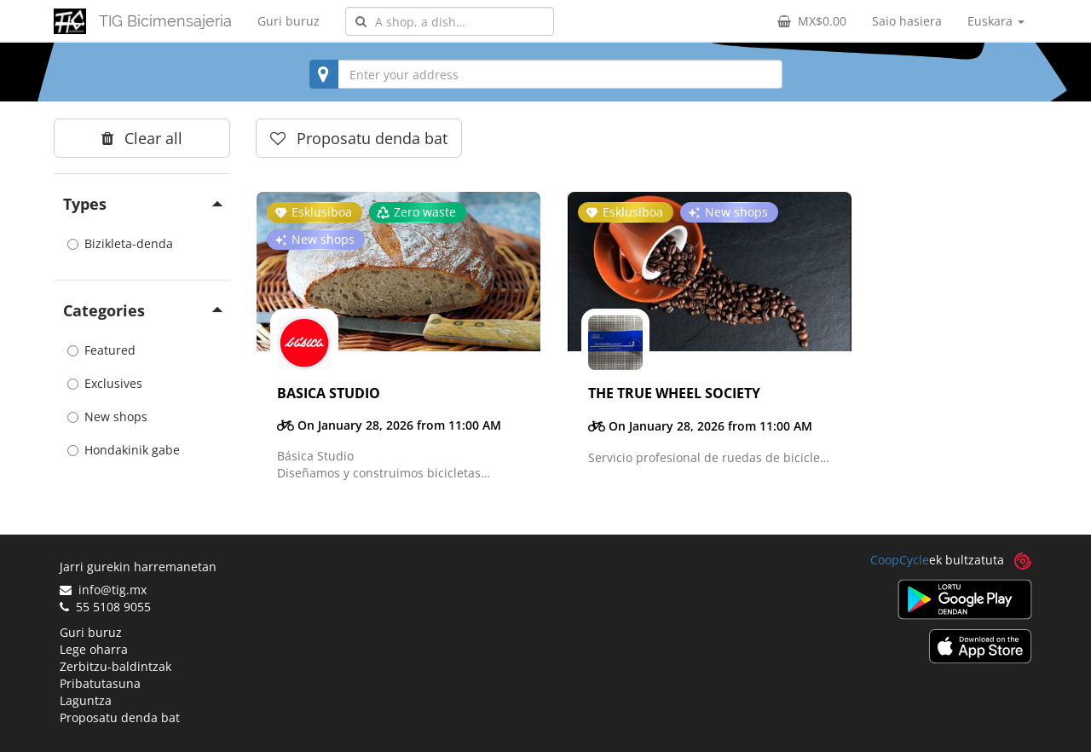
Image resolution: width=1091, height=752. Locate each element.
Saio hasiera (907, 21)
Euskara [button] (996, 21)
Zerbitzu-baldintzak (115, 666)
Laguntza (86, 700)
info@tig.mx (103, 589)
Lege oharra (94, 649)
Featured (101, 350)
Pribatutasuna (100, 683)
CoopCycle (899, 560)
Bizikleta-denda (120, 243)
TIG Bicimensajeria (165, 21)
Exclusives (104, 383)
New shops (107, 416)
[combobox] (449, 21)
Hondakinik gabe (123, 450)
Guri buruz (288, 21)
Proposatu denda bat (120, 717)
